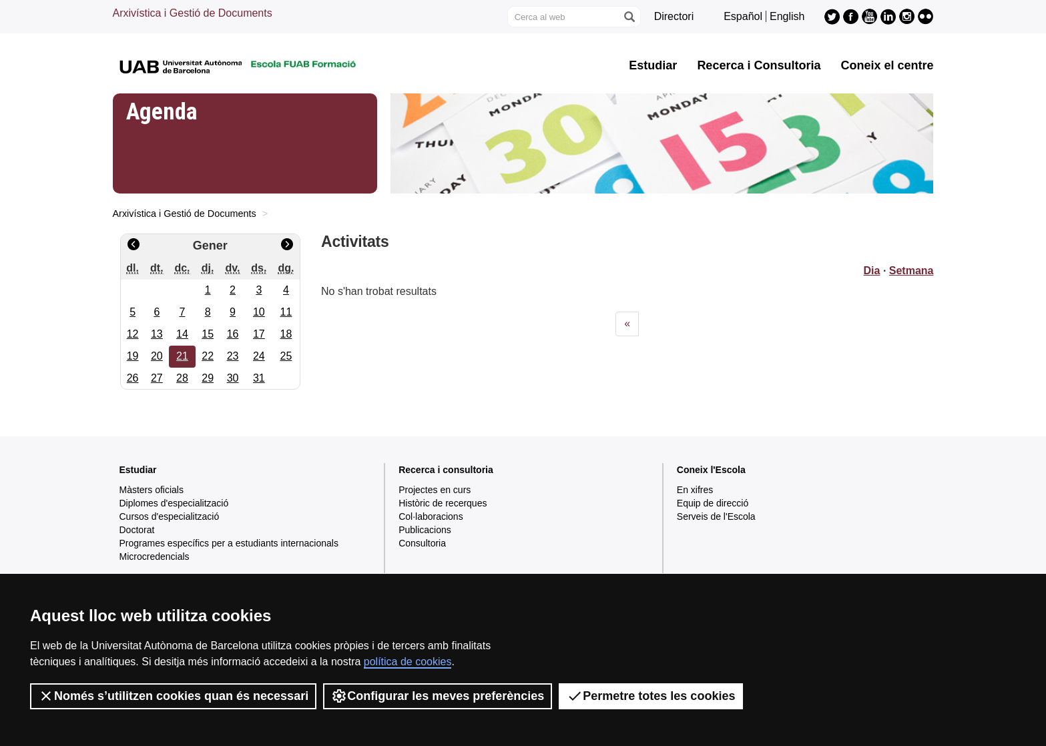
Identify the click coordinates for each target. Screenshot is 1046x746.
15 (208, 334)
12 (133, 334)
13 (157, 334)
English (787, 16)
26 (133, 378)
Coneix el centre (886, 65)
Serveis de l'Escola (716, 516)
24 (259, 356)
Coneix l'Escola (711, 469)
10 (259, 312)
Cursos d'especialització (169, 516)
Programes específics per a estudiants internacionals (228, 543)
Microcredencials (154, 556)
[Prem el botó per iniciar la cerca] (628, 17)
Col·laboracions (431, 516)
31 (259, 378)
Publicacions (425, 529)
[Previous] (627, 324)
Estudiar (653, 65)
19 (133, 356)
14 (182, 334)
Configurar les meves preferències (437, 696)
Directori (674, 16)
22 (208, 356)
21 (182, 356)
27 (157, 378)
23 (233, 356)
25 (286, 356)
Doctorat (137, 529)
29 (208, 378)
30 (233, 378)
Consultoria (422, 543)
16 (233, 334)
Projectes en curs (435, 489)
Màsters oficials (151, 489)
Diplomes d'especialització (174, 503)
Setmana (911, 270)
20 (157, 356)
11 (286, 312)
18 (286, 334)
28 (182, 378)
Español (743, 16)
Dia (872, 270)
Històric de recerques (443, 503)
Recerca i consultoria (446, 469)
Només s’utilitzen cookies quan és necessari (173, 696)
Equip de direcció (712, 503)
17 (259, 334)
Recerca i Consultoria (758, 65)
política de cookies (408, 661)
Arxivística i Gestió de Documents (192, 13)
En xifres (695, 489)
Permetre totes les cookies (651, 696)
